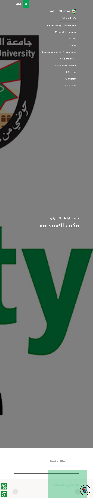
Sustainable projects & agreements (59, 52)
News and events (68, 59)
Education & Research (65, 65)
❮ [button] (78, 492)
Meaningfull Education (65, 32)
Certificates (70, 85)
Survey (73, 45)
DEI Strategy (70, 79)
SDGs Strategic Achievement (61, 25)
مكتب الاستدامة (69, 18)
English (18, 3)
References (71, 72)
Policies (72, 39)
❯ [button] (15, 492)
